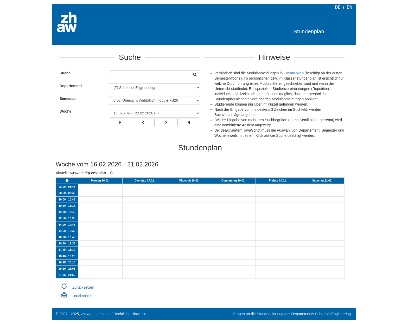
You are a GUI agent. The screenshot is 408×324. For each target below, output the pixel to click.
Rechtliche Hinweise (129, 314)
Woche (66, 111)
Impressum (101, 314)
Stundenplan (309, 31)
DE (338, 7)
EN (349, 7)
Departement (71, 86)
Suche (64, 73)
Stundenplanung (270, 314)
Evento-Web (294, 73)
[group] (120, 122)
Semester (68, 98)
